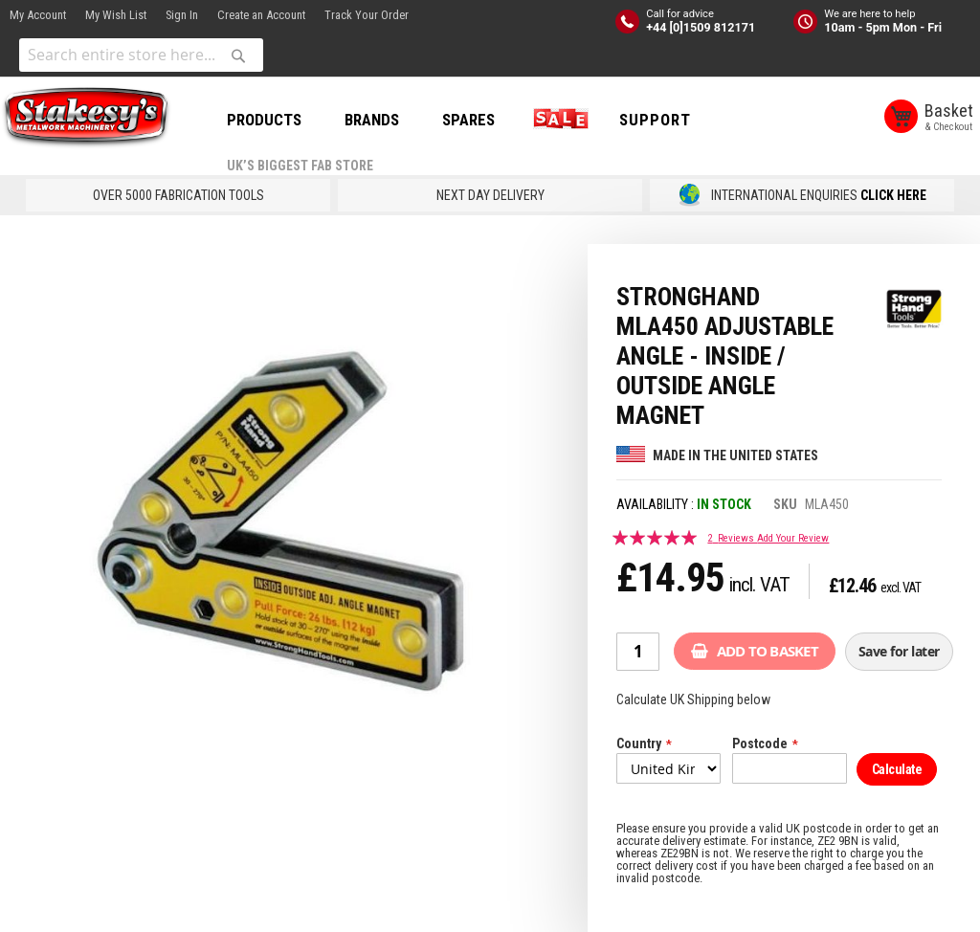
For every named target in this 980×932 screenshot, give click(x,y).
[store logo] (86, 117)
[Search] (238, 55)
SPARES (468, 119)
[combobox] (141, 55)
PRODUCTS (264, 119)
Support (655, 119)
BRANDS (372, 119)
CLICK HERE (893, 195)
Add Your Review (793, 538)
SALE (557, 119)
